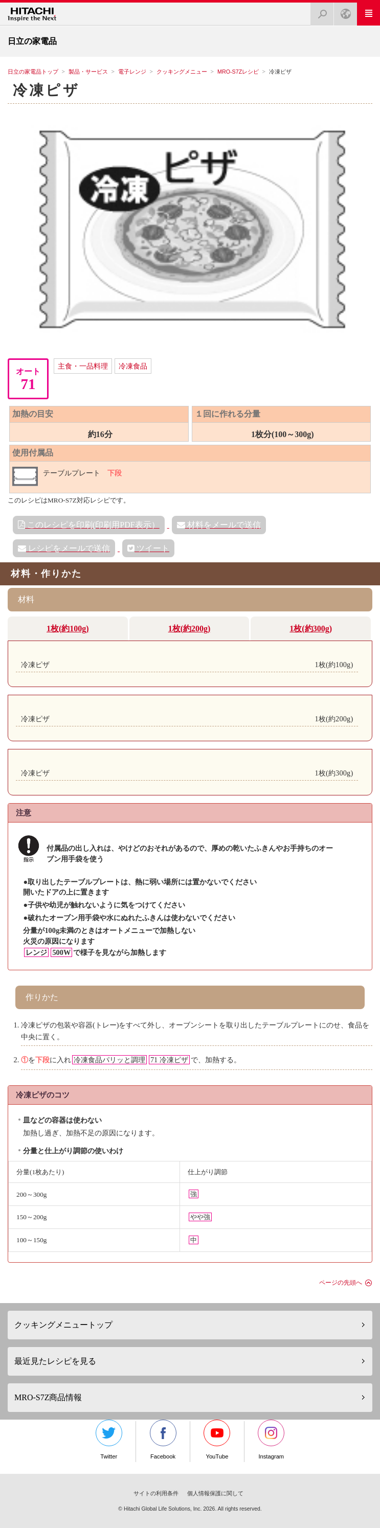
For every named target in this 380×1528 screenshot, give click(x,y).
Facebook (163, 1439)
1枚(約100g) (68, 628)
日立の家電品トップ (33, 72)
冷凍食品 (133, 366)
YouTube (217, 1439)
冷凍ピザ (46, 90)
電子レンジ (132, 72)
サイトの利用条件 (155, 1493)
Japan (342, 11)
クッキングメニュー (182, 72)
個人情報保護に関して (215, 1493)
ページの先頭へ (340, 1282)
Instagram (271, 1439)
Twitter (109, 1439)
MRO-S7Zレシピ (238, 72)
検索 (319, 11)
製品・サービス (88, 72)
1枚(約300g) (310, 628)
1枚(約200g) (189, 628)
